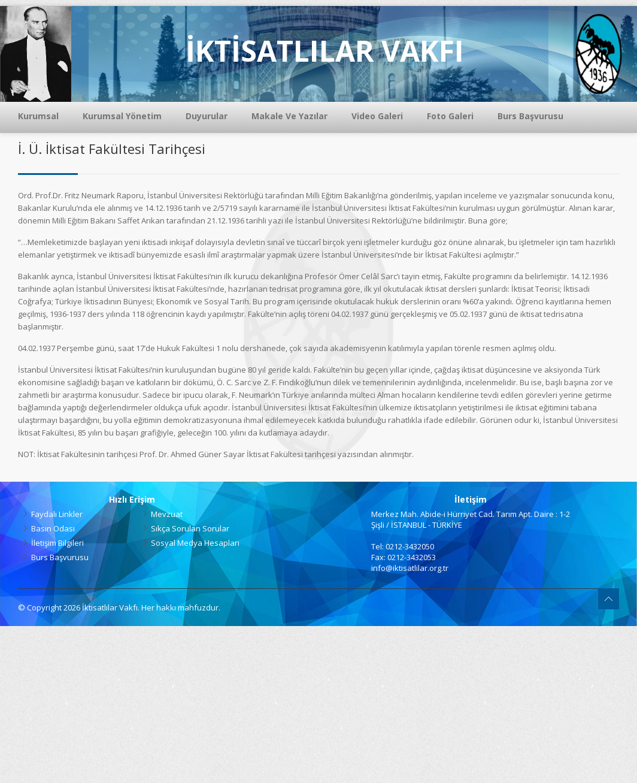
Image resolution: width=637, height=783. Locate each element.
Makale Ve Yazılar (289, 116)
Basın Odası (53, 528)
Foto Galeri (450, 116)
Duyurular (207, 116)
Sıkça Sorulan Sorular (190, 528)
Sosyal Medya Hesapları (195, 542)
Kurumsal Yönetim (122, 116)
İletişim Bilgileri (57, 542)
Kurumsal (38, 116)
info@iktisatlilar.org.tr (409, 568)
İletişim (470, 499)
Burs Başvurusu (530, 116)
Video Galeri (377, 116)
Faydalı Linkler (57, 514)
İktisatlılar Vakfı (110, 607)
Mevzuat (167, 514)
